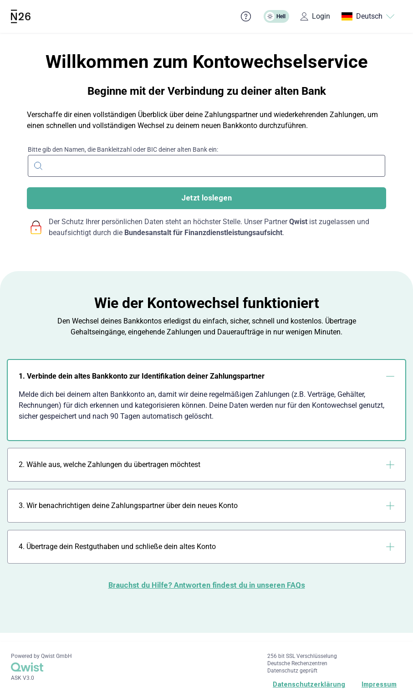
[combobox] (206, 164)
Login (315, 16)
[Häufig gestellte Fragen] (246, 16)
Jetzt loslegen (206, 198)
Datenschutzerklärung (309, 684)
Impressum (379, 684)
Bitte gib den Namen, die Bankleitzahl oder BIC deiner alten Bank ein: (123, 149)
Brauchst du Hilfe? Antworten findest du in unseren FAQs (206, 585)
